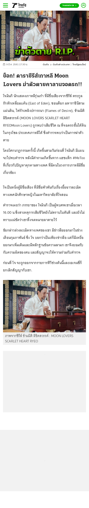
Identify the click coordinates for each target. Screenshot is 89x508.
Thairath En (69, 5)
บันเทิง (46, 65)
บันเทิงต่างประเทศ (61, 65)
